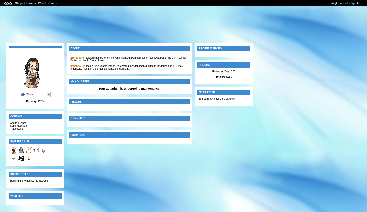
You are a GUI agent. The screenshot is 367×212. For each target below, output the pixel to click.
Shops (19, 3)
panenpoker (77, 66)
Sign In (355, 3)
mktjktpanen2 (339, 3)
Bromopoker (77, 57)
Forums (31, 3)
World (42, 3)
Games (53, 3)
